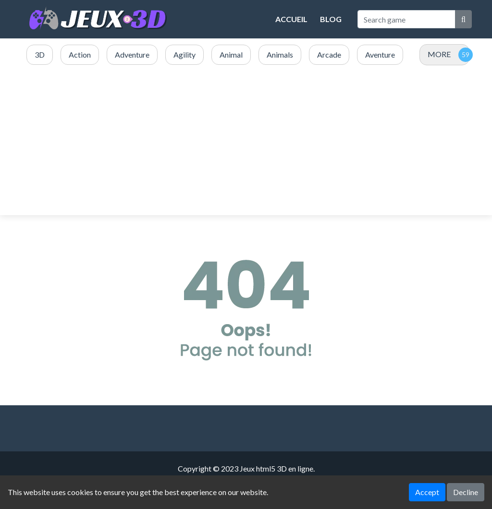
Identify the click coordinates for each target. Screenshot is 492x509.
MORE (439, 54)
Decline (465, 492)
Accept (427, 492)
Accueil (291, 19)
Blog (331, 19)
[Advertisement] (246, 140)
